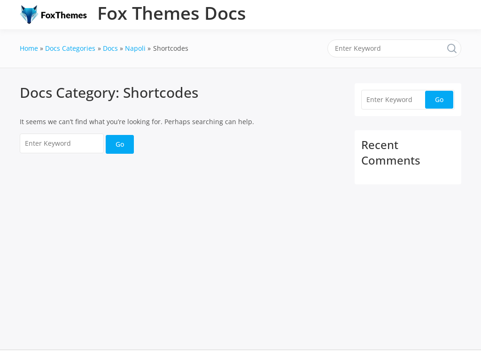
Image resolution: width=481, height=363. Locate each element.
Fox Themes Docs (171, 12)
